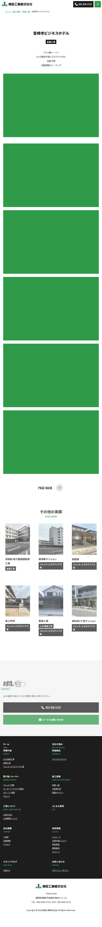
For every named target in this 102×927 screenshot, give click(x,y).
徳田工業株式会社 (49, 910)
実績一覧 (26, 12)
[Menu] (98, 4)
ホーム (8, 12)
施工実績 (16, 12)
